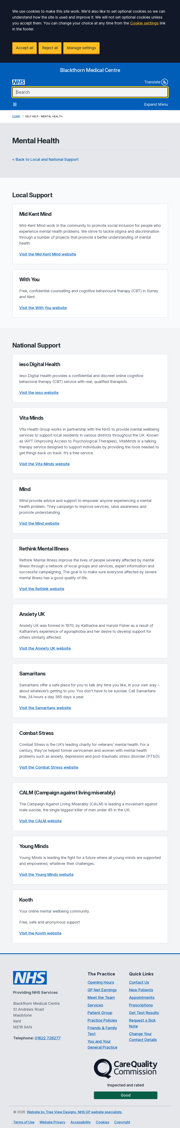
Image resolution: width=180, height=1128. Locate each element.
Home (16, 116)
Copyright (122, 1122)
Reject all (50, 48)
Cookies (102, 1122)
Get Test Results (144, 1012)
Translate (156, 82)
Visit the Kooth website (40, 933)
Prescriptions (141, 1005)
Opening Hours (101, 982)
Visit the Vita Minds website (44, 464)
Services (95, 1005)
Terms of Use (23, 1122)
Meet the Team (101, 997)
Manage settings (81, 48)
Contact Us (139, 982)
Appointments (142, 997)
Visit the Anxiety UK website (45, 648)
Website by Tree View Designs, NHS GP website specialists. (74, 1112)
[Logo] (90, 70)
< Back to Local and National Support (45, 159)
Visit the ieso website (39, 392)
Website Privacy (52, 1122)
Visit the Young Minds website (46, 874)
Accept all (24, 48)
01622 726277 (48, 1038)
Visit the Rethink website (41, 589)
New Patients (141, 990)
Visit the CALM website (40, 821)
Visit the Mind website (39, 523)
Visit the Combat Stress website (48, 767)
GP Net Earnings (102, 990)
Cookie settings (144, 23)
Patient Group (100, 1012)
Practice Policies (102, 1020)
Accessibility (80, 1122)
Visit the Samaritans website (45, 708)
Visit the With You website (43, 308)
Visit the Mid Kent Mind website (47, 254)
